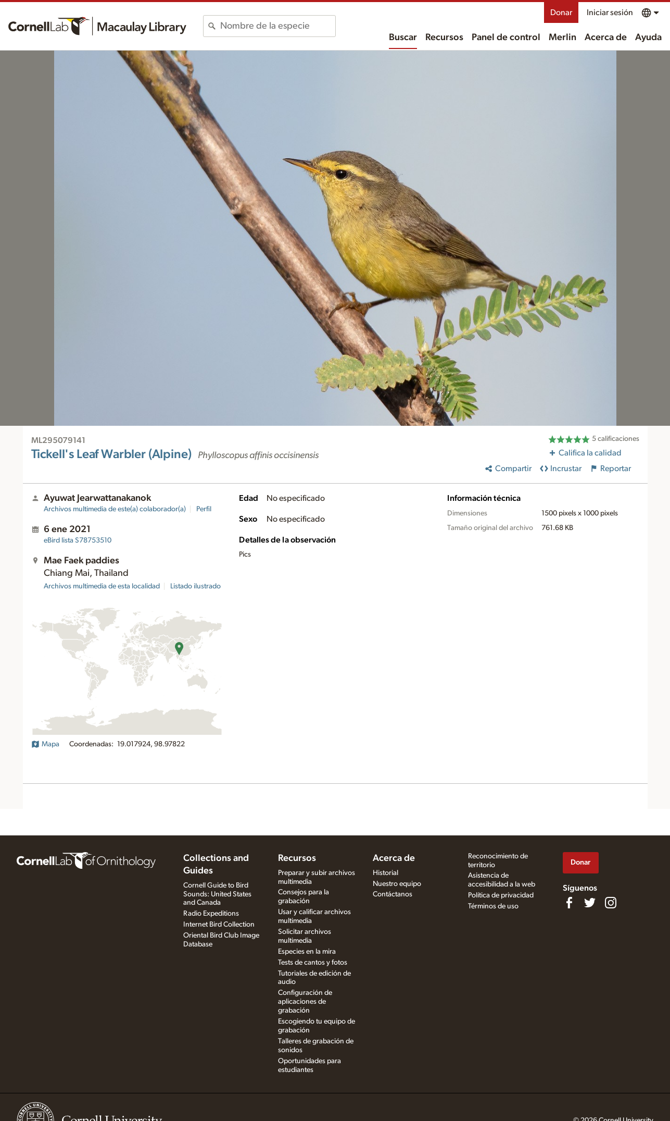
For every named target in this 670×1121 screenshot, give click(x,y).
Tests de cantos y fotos (312, 962)
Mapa (45, 744)
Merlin (562, 37)
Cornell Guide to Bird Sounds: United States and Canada (217, 894)
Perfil (203, 509)
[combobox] (277, 26)
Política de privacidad (501, 895)
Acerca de (606, 37)
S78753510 (77, 540)
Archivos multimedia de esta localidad (102, 586)
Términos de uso (493, 906)
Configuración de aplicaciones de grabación (305, 1001)
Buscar (403, 37)
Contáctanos (392, 894)
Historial (385, 873)
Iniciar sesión (610, 12)
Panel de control (506, 37)
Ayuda (648, 37)
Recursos (444, 37)
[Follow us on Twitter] (590, 902)
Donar (561, 12)
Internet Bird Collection (219, 924)
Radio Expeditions (211, 913)
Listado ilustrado (195, 586)
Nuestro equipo (397, 884)
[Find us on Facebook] (569, 902)
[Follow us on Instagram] (610, 902)
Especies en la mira (307, 951)
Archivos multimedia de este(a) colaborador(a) (115, 509)
